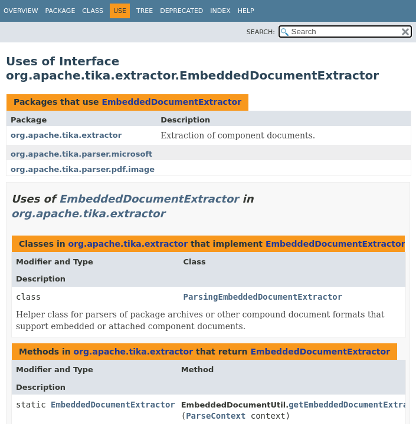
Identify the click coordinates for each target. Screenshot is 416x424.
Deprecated (181, 11)
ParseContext (215, 415)
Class (92, 11)
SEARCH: (261, 32)
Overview (21, 11)
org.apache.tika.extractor (66, 135)
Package (60, 11)
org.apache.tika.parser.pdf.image (83, 169)
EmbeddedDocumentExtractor (171, 102)
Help (246, 11)
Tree (144, 11)
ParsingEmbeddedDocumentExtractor (262, 297)
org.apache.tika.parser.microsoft (81, 154)
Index (220, 11)
